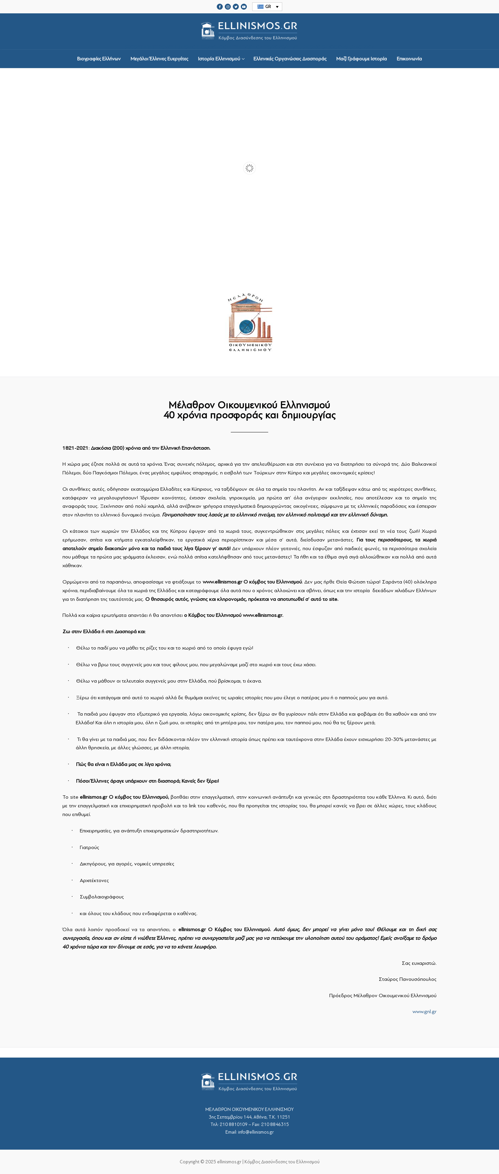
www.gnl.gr (424, 1012)
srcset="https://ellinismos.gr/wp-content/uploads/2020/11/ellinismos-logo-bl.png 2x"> (249, 31)
